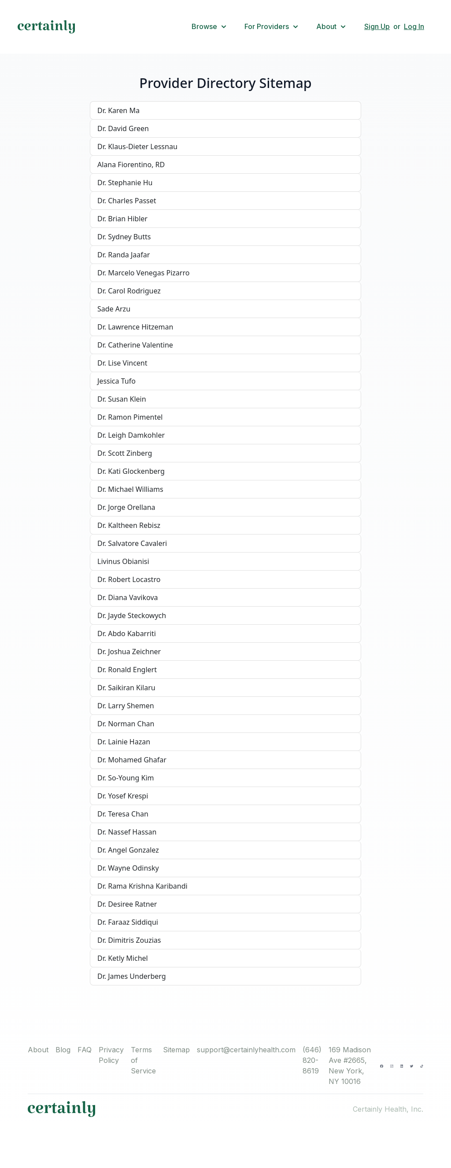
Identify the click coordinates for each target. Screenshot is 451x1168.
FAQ (85, 1049)
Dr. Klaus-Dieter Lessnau (137, 146)
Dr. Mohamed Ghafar (131, 760)
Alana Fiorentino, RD (131, 164)
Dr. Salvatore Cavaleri (132, 543)
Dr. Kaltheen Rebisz (128, 525)
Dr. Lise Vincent (122, 363)
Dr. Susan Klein (121, 399)
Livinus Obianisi (123, 561)
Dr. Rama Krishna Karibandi (142, 886)
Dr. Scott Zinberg (124, 453)
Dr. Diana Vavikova (127, 597)
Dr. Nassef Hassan (126, 832)
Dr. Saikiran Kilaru (126, 687)
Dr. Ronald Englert (127, 669)
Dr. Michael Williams (130, 489)
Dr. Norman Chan (125, 724)
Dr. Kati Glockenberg (131, 471)
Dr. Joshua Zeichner (129, 651)
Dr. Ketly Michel (122, 958)
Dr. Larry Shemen (125, 705)
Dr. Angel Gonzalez (128, 850)
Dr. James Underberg (131, 976)
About (38, 1049)
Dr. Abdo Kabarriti (126, 633)
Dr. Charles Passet (126, 200)
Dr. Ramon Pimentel (130, 417)
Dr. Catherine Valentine (135, 345)
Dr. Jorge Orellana (126, 507)
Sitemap (176, 1049)
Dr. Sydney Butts (124, 237)
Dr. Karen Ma (118, 110)
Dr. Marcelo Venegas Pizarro (143, 273)
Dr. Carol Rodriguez (129, 291)
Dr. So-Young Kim (125, 778)
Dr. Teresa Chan (122, 814)
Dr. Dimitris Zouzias (129, 940)
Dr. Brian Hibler (122, 218)
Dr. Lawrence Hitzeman (135, 327)
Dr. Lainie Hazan (123, 742)
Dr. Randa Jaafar (123, 255)
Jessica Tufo (116, 381)
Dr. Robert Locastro (128, 579)
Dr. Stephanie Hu (124, 182)
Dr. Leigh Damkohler (131, 435)
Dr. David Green (123, 128)
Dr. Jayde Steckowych (131, 615)
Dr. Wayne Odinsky (128, 868)
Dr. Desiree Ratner (127, 904)
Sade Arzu (113, 309)
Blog (62, 1049)
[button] (209, 27)
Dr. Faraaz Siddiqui (127, 922)
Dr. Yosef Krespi (122, 796)
